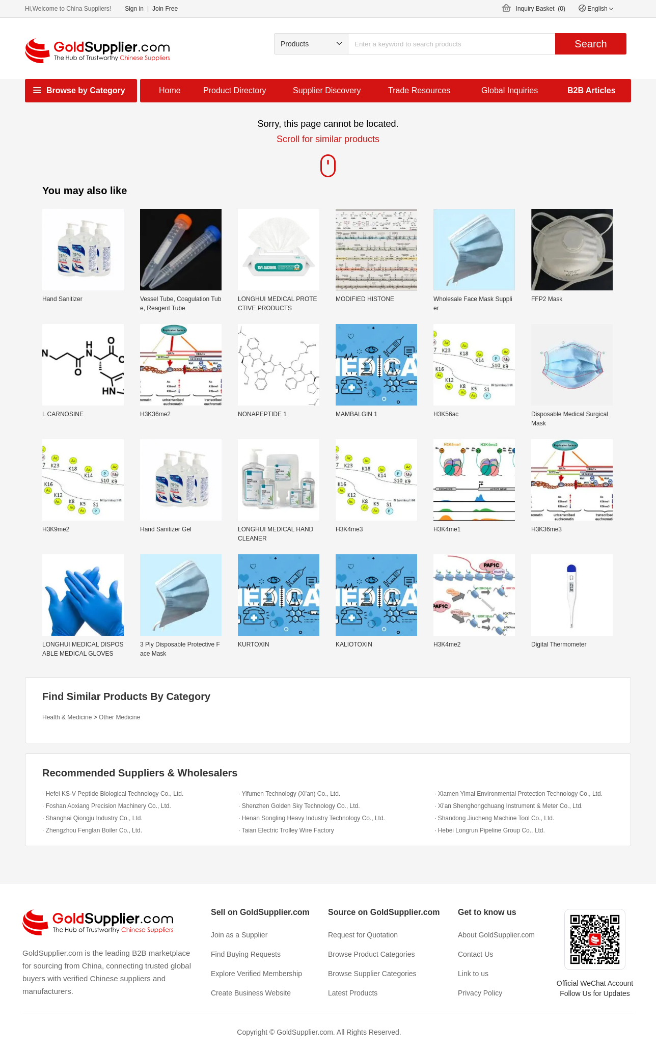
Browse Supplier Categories (372, 973)
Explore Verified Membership (256, 973)
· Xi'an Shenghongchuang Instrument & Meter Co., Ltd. (508, 806)
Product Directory (234, 90)
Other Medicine (119, 717)
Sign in (134, 8)
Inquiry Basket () (540, 8)
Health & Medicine (67, 717)
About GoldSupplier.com (496, 935)
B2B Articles (591, 90)
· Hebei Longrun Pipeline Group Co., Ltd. (489, 830)
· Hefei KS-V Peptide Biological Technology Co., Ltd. (112, 793)
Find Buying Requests (246, 954)
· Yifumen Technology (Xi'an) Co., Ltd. (289, 793)
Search (591, 43)
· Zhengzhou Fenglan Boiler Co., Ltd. (92, 830)
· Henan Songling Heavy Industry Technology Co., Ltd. (311, 818)
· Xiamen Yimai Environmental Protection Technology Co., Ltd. (518, 793)
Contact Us (475, 954)
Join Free (165, 8)
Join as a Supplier (239, 935)
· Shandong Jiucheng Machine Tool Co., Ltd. (494, 818)
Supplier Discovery (327, 90)
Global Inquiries (509, 90)
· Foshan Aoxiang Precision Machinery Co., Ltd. (106, 806)
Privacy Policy (480, 993)
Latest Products (352, 993)
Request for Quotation (363, 935)
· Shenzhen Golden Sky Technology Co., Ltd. (299, 806)
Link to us (473, 973)
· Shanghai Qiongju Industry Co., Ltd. (92, 818)
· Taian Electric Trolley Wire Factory (286, 830)
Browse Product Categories (371, 954)
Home (170, 90)
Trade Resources (419, 90)
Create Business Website (251, 993)
